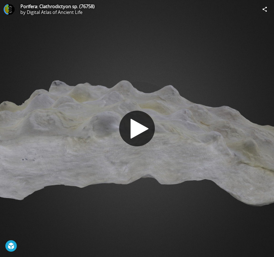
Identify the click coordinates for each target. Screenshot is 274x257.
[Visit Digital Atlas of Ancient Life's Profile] (9, 9)
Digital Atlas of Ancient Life (54, 12)
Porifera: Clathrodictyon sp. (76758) (57, 6)
